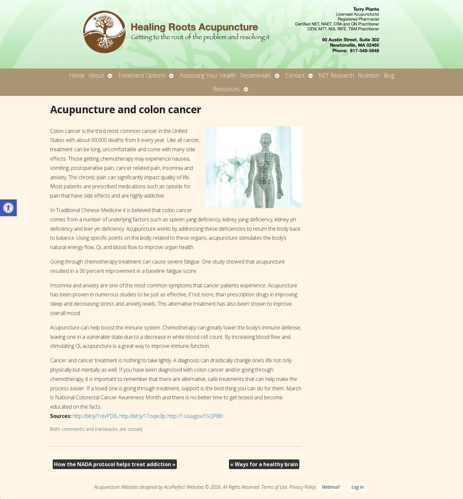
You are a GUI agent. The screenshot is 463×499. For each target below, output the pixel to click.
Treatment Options (141, 75)
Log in (357, 487)
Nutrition (369, 75)
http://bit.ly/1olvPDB (95, 416)
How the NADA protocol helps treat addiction (115, 464)
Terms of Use (274, 487)
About (96, 75)
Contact (294, 75)
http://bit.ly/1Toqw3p (142, 416)
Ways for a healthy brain (264, 464)
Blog (389, 75)
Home (77, 75)
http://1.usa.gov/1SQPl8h (195, 416)
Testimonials (255, 75)
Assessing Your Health (207, 75)
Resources (226, 89)
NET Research (336, 75)
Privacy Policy (302, 487)
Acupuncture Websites (116, 487)
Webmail (331, 487)
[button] (8, 207)
